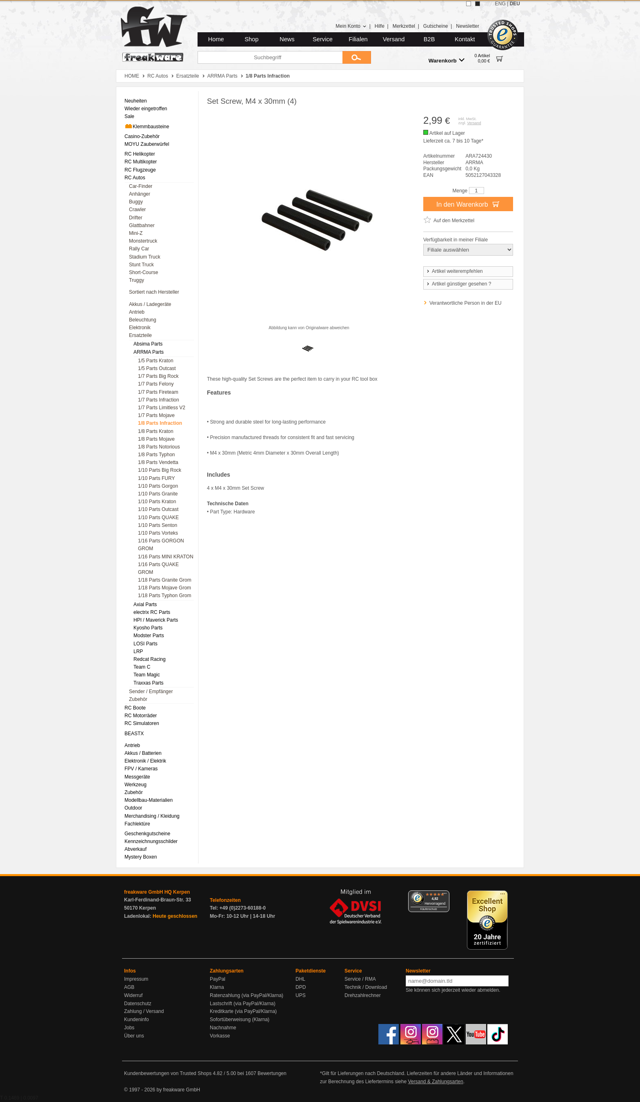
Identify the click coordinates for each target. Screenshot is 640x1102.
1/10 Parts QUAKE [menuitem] (158, 517)
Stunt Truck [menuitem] (141, 265)
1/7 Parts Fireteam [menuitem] (158, 392)
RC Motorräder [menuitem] (140, 715)
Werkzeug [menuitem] (135, 784)
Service (323, 39)
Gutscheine (435, 26)
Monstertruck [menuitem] (143, 241)
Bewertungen (272, 1073)
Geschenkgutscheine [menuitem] (147, 834)
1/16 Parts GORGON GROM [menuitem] (161, 544)
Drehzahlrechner (362, 995)
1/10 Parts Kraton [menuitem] (157, 501)
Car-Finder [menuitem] (140, 186)
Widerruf (133, 995)
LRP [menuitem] (138, 651)
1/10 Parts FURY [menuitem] (156, 478)
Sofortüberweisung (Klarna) (239, 1019)
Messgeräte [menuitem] (137, 777)
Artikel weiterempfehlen (454, 271)
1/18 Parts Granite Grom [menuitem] (164, 580)
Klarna (217, 987)
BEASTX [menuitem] (134, 733)
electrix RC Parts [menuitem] (151, 612)
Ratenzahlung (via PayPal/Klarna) (246, 995)
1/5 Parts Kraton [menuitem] (155, 361)
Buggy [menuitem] (136, 202)
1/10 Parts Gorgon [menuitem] (158, 486)
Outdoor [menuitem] (133, 808)
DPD (301, 987)
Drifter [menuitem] (135, 218)
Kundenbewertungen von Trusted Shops (167, 1073)
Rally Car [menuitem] (139, 249)
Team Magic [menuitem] (146, 675)
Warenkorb (446, 60)
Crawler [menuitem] (137, 209)
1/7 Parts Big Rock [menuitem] (158, 376)
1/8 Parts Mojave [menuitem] (156, 439)
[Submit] (356, 57)
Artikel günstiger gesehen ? (458, 284)
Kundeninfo (136, 1019)
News (287, 39)
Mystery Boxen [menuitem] (140, 857)
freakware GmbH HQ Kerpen (157, 892)
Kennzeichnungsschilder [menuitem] (151, 841)
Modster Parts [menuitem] (148, 635)
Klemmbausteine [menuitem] (146, 126)
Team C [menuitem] (141, 667)
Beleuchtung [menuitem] (142, 320)
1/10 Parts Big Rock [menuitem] (159, 470)
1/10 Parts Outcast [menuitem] (158, 509)
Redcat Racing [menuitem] (149, 659)
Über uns (134, 1036)
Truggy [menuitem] (136, 280)
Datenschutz (137, 1003)
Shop (251, 39)
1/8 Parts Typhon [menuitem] (156, 454)
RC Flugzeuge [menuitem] (140, 170)
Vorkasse (220, 1036)
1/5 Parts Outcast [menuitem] (157, 368)
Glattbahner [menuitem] (142, 225)
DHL (300, 979)
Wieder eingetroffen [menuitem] (145, 109)
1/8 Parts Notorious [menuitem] (159, 447)
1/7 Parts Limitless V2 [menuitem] (161, 407)
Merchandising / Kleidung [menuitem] (152, 816)
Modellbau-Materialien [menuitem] (148, 800)
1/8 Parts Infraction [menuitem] (160, 423)
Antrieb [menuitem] (136, 312)
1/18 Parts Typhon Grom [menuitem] (164, 595)
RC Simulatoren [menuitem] (141, 723)
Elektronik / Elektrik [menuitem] (145, 761)
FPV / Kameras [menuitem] (141, 769)
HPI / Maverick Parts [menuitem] (155, 620)
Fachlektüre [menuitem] (137, 824)
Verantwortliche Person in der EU (465, 303)
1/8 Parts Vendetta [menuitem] (158, 462)
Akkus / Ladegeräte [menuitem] (150, 304)
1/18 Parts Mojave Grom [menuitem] (164, 588)
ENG (500, 4)
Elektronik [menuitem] (140, 327)
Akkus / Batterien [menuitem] (143, 753)
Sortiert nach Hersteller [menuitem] (154, 292)
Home (216, 39)
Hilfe (379, 26)
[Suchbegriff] (270, 57)
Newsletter (467, 26)
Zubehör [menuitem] (138, 699)
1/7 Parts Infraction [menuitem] (158, 400)
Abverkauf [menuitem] (135, 849)
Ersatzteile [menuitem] (140, 335)
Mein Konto (351, 26)
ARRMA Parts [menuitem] (148, 352)
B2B (429, 39)
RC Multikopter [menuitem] (140, 162)
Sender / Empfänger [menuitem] (151, 691)
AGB (129, 987)
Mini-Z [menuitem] (135, 233)
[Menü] (444, 895)
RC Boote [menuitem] (135, 708)
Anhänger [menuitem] (139, 194)
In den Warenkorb (468, 204)
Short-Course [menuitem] (143, 272)
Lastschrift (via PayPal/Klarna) (243, 1003)
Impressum (136, 979)
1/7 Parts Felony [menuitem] (155, 384)
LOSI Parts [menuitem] (145, 644)
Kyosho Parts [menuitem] (147, 628)
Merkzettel (404, 26)
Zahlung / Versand (144, 1011)
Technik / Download (365, 987)
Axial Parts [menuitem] (145, 604)
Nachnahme (223, 1028)
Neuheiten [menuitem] (135, 101)
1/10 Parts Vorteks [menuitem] (158, 533)
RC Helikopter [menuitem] (139, 154)
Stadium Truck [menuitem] (144, 257)
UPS (301, 995)
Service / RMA (360, 979)
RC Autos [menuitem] (134, 178)
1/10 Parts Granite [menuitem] (158, 494)
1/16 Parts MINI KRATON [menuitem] (165, 557)
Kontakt (465, 39)
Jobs (129, 1028)
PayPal (217, 979)
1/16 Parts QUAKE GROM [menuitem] (158, 568)
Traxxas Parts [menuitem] (148, 683)
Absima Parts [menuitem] (147, 344)
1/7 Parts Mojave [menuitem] (156, 415)
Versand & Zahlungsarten (435, 1081)
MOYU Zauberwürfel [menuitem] (146, 144)
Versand (394, 39)
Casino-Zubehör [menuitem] (142, 136)
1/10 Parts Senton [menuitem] (157, 525)
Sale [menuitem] (129, 116)
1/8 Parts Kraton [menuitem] (155, 431)
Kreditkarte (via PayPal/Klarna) (243, 1011)
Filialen (358, 39)
